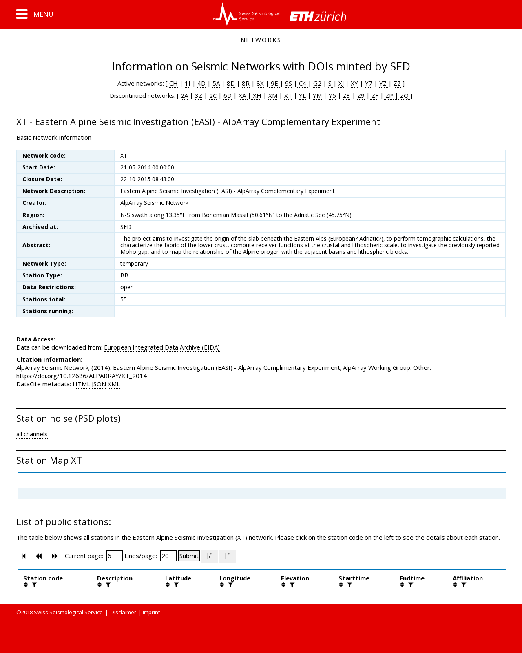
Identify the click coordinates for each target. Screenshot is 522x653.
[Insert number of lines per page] (168, 555)
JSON (99, 384)
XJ (341, 83)
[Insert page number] (114, 555)
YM (317, 95)
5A (216, 83)
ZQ (403, 95)
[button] (34, 14)
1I (187, 83)
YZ (383, 83)
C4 (302, 83)
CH (174, 83)
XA (243, 95)
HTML (81, 384)
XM (272, 95)
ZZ (397, 83)
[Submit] (189, 555)
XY (354, 83)
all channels (32, 434)
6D (227, 95)
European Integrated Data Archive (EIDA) (162, 347)
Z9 (361, 95)
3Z (198, 95)
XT (288, 95)
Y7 (368, 83)
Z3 (346, 95)
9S (288, 83)
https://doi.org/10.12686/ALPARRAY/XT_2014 (81, 376)
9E (274, 83)
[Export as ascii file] (227, 556)
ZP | (391, 95)
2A (184, 95)
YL (302, 95)
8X (260, 83)
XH (256, 95)
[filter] (33, 584)
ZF (374, 95)
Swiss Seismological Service (68, 612)
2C (213, 95)
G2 (317, 83)
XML (114, 384)
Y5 (332, 95)
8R (246, 83)
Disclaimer (123, 612)
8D (231, 83)
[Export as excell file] (209, 556)
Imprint (151, 612)
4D (201, 83)
